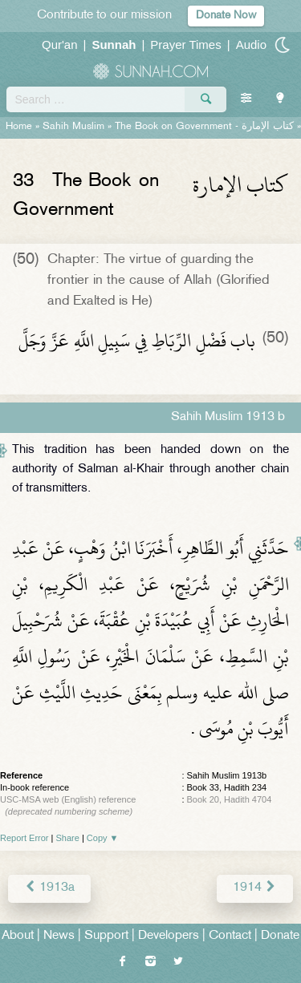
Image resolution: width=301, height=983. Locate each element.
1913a (49, 888)
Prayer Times (185, 44)
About (18, 936)
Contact (230, 936)
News (59, 936)
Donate (280, 936)
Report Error (24, 838)
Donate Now (226, 15)
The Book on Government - (204, 126)
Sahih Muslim (73, 126)
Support (106, 936)
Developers (168, 936)
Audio (251, 44)
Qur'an (60, 44)
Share (67, 838)
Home (19, 126)
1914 (255, 888)
